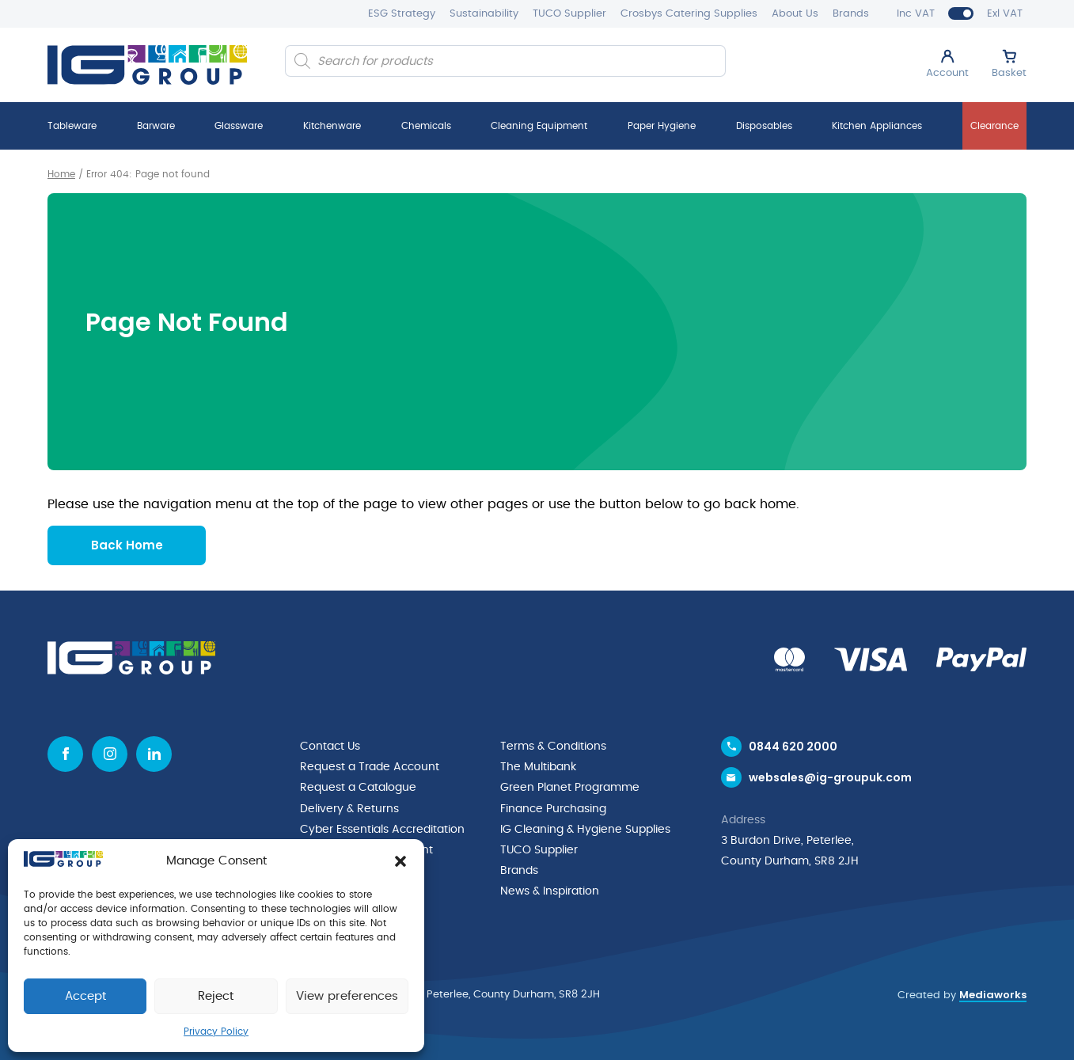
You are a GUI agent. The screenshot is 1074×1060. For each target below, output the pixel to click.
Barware (156, 126)
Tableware (72, 126)
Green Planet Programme (569, 786)
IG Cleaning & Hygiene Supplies (585, 828)
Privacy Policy (216, 1031)
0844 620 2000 (793, 746)
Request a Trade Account (369, 766)
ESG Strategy (401, 14)
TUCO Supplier (569, 14)
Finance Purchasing (553, 807)
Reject (215, 996)
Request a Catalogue (358, 786)
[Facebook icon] (65, 753)
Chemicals (426, 126)
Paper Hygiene (662, 126)
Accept (85, 996)
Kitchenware (332, 126)
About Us (795, 14)
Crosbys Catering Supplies (688, 14)
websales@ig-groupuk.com (830, 777)
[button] (400, 861)
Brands (851, 14)
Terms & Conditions (553, 745)
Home (61, 174)
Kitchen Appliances (877, 126)
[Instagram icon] (109, 753)
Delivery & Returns (349, 807)
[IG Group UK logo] (147, 65)
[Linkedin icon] (154, 753)
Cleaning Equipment (539, 126)
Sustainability (484, 14)
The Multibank (538, 766)
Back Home (127, 544)
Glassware (238, 126)
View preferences (347, 996)
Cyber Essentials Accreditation (382, 828)
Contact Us (330, 745)
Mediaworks (993, 992)
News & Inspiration (549, 889)
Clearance (994, 126)
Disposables (764, 126)
